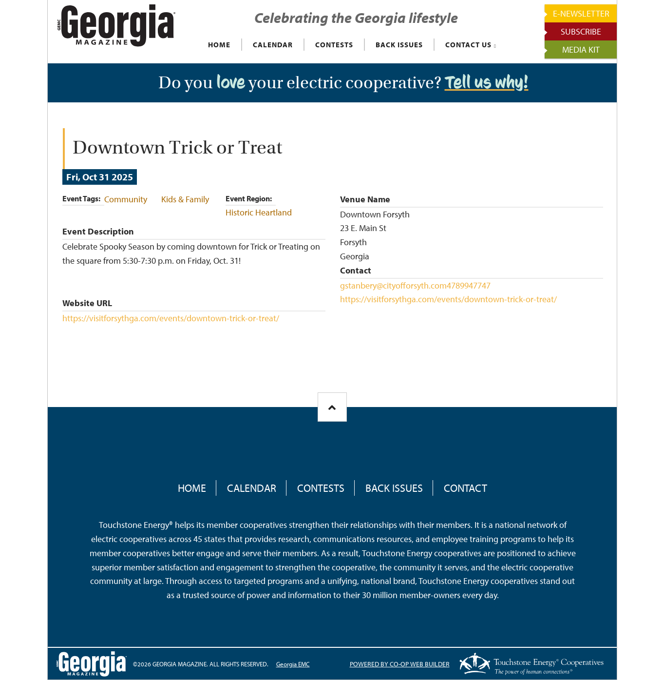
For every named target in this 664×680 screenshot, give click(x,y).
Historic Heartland (259, 212)
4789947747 (469, 285)
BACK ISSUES (399, 44)
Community (125, 199)
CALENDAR (273, 44)
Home (192, 488)
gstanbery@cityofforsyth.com (393, 285)
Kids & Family (185, 199)
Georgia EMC (293, 664)
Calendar (251, 488)
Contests (320, 488)
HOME (219, 44)
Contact (465, 488)
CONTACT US (468, 44)
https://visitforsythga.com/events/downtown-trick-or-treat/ (170, 318)
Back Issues (394, 488)
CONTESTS (334, 44)
